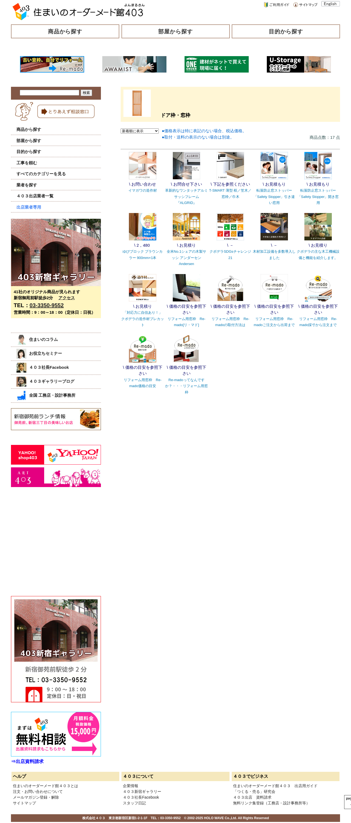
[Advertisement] (52, 547)
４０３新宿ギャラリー (142, 791)
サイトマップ (24, 803)
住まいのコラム (37, 339)
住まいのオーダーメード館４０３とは (45, 786)
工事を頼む (26, 162)
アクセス (66, 297)
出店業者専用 (28, 207)
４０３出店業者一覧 (34, 196)
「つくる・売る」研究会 (254, 791)
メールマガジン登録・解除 (36, 797)
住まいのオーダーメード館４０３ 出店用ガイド (275, 786)
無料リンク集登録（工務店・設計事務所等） (271, 803)
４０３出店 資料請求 (252, 797)
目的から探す (286, 31)
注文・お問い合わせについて (38, 791)
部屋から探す (175, 31)
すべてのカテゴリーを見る (41, 173)
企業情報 (130, 786)
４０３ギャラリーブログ (45, 381)
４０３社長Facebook (42, 367)
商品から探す (65, 31)
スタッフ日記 (134, 803)
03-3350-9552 (47, 305)
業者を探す (26, 185)
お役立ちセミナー (39, 353)
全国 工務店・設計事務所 (45, 395)
